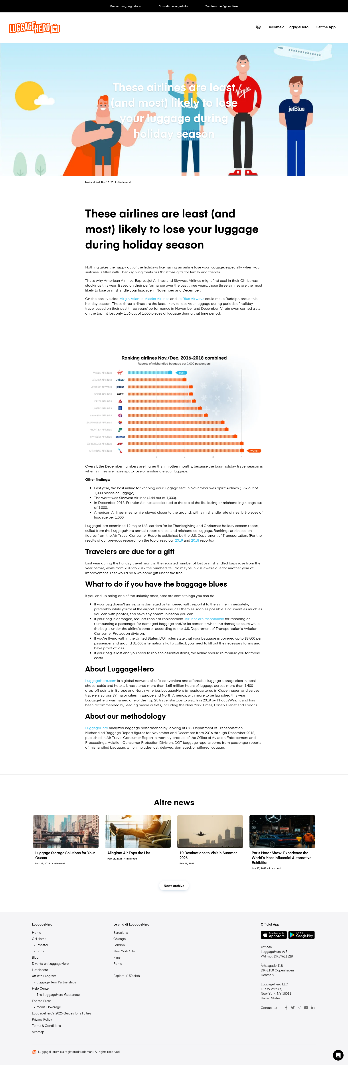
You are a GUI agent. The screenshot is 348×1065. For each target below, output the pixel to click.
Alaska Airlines (157, 298)
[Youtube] (306, 1007)
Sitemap (38, 1032)
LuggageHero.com (100, 680)
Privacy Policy (42, 1019)
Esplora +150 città (126, 975)
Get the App (326, 26)
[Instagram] (299, 1007)
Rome (117, 963)
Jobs (40, 951)
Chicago (119, 938)
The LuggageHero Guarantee (58, 994)
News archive (174, 885)
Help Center (41, 988)
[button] (338, 1055)
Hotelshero (40, 969)
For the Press (41, 1000)
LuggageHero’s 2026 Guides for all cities (61, 1013)
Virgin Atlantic (131, 298)
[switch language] (258, 26)
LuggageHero (96, 727)
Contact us (269, 1007)
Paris (117, 957)
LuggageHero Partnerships (56, 982)
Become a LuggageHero (287, 26)
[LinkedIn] (312, 1007)
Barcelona (120, 932)
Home (36, 932)
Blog (35, 957)
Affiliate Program (44, 976)
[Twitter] (292, 1007)
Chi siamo (39, 938)
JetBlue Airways (191, 298)
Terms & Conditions (46, 1025)
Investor (42, 945)
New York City (124, 951)
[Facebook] (286, 1007)
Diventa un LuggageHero (50, 963)
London (119, 945)
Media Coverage (49, 1007)
